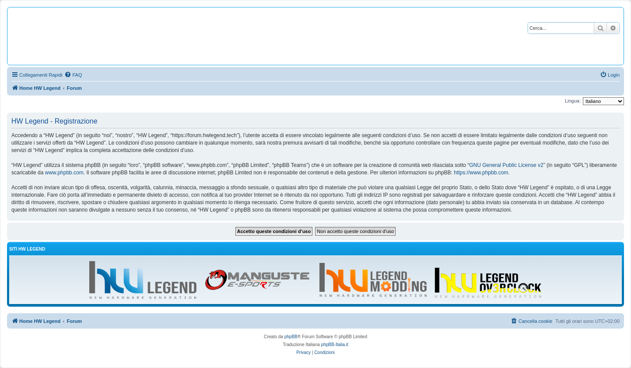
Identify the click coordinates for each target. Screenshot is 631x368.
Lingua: (573, 100)
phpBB (291, 336)
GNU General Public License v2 (506, 165)
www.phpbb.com (64, 173)
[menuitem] (73, 75)
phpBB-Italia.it (334, 344)
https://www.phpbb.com (481, 173)
